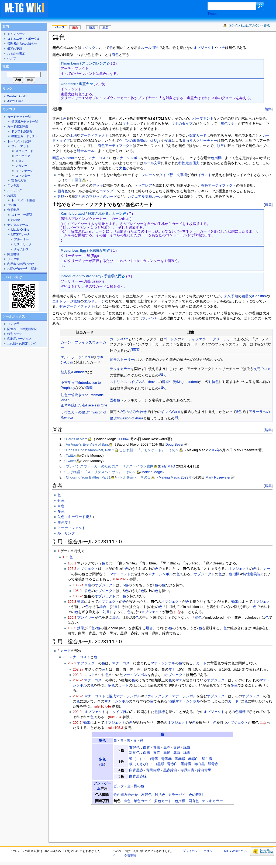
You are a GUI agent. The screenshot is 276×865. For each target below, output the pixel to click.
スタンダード (24, 151)
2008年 (123, 439)
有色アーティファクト (115, 146)
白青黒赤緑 (138, 776)
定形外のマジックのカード (96, 196)
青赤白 (172, 764)
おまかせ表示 (16, 53)
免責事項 (130, 855)
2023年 (186, 477)
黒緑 (166, 753)
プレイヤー (86, 618)
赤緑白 (193, 759)
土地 (73, 135)
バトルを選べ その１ (133, 477)
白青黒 (153, 759)
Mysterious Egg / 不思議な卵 (83, 251)
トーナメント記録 (19, 141)
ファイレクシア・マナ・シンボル (170, 696)
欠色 (122, 168)
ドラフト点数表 (21, 131)
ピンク (118, 786)
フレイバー (151, 318)
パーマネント (202, 118)
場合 (102, 607)
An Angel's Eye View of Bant (87, 444)
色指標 (216, 158)
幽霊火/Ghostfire (65, 158)
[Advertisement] (133, 9)
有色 (115, 55)
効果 (80, 602)
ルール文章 (152, 163)
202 (65, 657)
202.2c (78, 680)
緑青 (186, 753)
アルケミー (21, 239)
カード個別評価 (17, 126)
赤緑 (176, 747)
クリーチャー (206, 141)
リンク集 (13, 259)
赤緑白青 (187, 770)
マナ (221, 48)
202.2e (78, 712)
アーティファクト (94, 135)
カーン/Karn (119, 339)
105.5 (72, 628)
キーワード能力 (80, 517)
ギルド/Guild (170, 412)
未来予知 (231, 296)
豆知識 (11, 205)
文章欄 (182, 175)
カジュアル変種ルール (145, 196)
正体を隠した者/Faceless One (84, 405)
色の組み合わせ (125, 795)
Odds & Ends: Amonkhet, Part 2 (90, 450)
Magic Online (20, 229)
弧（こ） (136, 759)
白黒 (146, 753)
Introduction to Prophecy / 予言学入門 (91, 276)
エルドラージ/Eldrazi (77, 357)
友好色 (134, 747)
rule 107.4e (102, 706)
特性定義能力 (188, 163)
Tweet (212, 14)
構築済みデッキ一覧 (24, 121)
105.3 (72, 602)
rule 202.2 (120, 579)
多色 (60, 511)
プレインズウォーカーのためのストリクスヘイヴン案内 (110, 466)
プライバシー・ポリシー (199, 851)
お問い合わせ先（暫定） (23, 268)
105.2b (78, 591)
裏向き (187, 141)
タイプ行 (166, 175)
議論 (75, 27)
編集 (268, 109)
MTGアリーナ (20, 234)
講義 (89, 388)
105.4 (72, 618)
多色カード (163, 801)
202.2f (77, 723)
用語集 (11, 195)
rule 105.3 (115, 728)
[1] (132, 349)
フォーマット (20, 146)
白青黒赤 (136, 770)
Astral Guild (15, 101)
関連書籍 (13, 254)
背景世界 (13, 209)
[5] (163, 374)
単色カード (142, 801)
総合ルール (85, 151)
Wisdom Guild (16, 96)
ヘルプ (11, 58)
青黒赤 (166, 759)
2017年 (214, 450)
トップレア (143, 185)
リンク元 (13, 323)
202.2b (78, 675)
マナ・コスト (98, 158)
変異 (168, 141)
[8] (176, 417)
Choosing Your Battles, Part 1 (88, 477)
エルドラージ (94, 301)
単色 (60, 506)
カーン (66, 342)
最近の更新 (14, 48)
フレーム (149, 175)
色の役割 (196, 795)
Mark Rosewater (218, 477)
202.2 (72, 663)
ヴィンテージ (24, 170)
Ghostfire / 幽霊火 (75, 84)
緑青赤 (213, 764)
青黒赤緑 (153, 770)
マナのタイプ (181, 124)
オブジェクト (204, 48)
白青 (146, 747)
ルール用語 (149, 48)
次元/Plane (261, 369)
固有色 (62, 191)
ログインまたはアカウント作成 (249, 25)
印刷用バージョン (19, 338)
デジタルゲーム (17, 224)
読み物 (15, 219)
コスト (89, 675)
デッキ (97, 185)
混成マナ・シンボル (124, 696)
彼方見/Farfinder (73, 372)
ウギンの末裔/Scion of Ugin (140, 141)
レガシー (21, 165)
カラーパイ (177, 795)
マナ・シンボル (128, 158)
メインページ (16, 33)
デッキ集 (13, 185)
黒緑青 (186, 764)
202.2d (78, 696)
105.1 (72, 563)
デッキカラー (120, 369)
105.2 (72, 569)
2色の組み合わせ (133, 412)
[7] (163, 387)
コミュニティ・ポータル (23, 38)
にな (177, 612)
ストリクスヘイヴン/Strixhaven (134, 382)
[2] (135, 349)
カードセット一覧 (19, 116)
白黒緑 (159, 764)
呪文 (192, 135)
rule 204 (115, 717)
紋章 (220, 146)
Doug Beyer (174, 444)
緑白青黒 (204, 770)
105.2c (78, 596)
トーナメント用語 (23, 200)
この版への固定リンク (22, 343)
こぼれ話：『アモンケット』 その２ (149, 450)
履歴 (105, 27)
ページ (59, 27)
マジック (88, 48)
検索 (5, 66)
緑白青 (207, 759)
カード (201, 135)
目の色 (139, 786)
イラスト (205, 175)
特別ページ (14, 333)
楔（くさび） (139, 764)
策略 (60, 196)
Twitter (71, 455)
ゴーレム (171, 339)
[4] (160, 374)
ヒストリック (23, 244)
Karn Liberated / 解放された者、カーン (92, 214)
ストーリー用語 (21, 214)
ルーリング (66, 533)
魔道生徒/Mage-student (180, 382)
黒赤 (166, 747)
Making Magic (152, 472)
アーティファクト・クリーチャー (207, 339)
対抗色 (213, 382)
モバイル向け (12, 277)
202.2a (78, 669)
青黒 (156, 747)
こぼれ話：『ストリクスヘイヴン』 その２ (101, 472)
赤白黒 (199, 764)
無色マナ (227, 124)
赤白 (176, 753)
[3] (138, 349)
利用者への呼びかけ (20, 263)
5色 (239, 412)
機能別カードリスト (24, 136)
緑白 (186, 747)
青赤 (156, 753)
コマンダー (108, 191)
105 (65, 557)
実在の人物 (18, 180)
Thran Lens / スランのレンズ (83, 63)
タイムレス (21, 249)
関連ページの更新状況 (22, 329)
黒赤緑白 (170, 770)
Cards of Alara (77, 439)
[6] (160, 387)
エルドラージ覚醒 (66, 301)
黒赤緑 (180, 759)
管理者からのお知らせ (22, 43)
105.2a (78, 585)
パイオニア (22, 155)
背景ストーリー (122, 360)
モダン (19, 160)
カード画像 (73, 180)
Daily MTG (167, 466)
